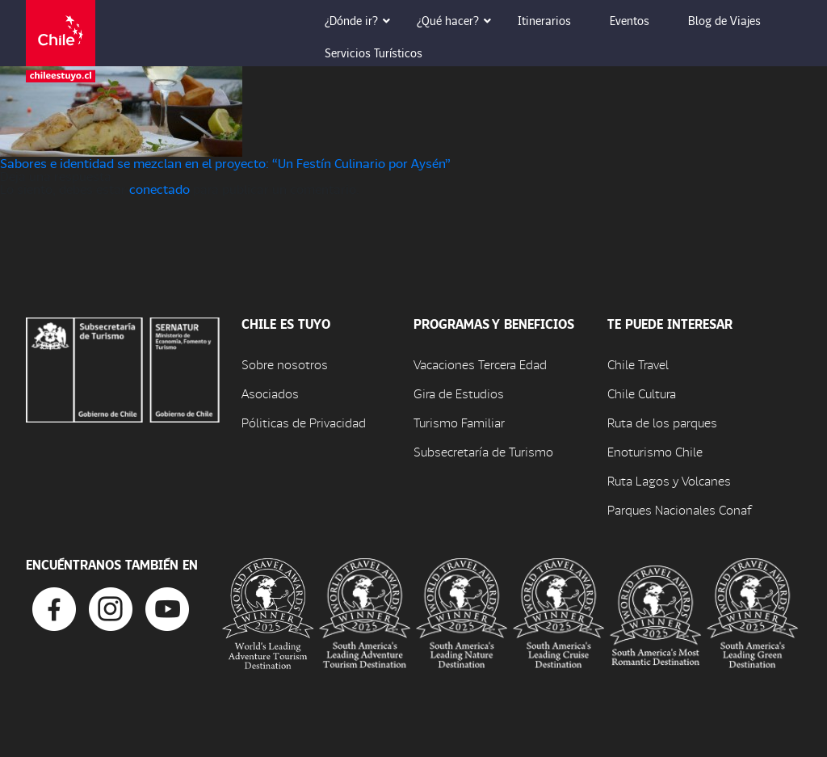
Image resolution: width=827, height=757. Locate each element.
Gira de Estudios (459, 393)
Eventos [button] (641, 20)
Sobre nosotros (284, 363)
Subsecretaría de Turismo (483, 451)
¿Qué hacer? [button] (459, 20)
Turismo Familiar (459, 422)
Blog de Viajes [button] (735, 20)
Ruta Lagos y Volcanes (669, 480)
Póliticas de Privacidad (303, 422)
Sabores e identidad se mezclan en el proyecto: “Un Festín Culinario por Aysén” (225, 162)
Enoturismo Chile (655, 451)
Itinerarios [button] (556, 20)
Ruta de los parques (662, 422)
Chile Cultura (641, 393)
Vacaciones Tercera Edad (480, 363)
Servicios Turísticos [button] (385, 52)
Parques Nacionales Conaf (679, 509)
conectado (159, 188)
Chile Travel (638, 363)
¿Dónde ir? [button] (363, 20)
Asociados (270, 393)
